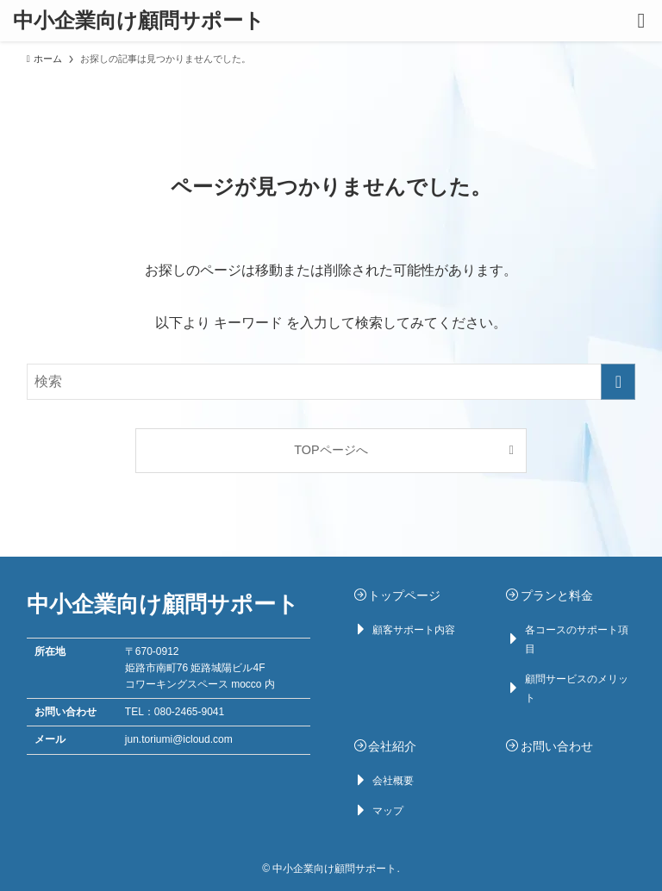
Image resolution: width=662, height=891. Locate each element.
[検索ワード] (331, 382)
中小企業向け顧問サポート (139, 20)
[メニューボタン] (641, 20)
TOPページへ (330, 450)
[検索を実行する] (618, 382)
